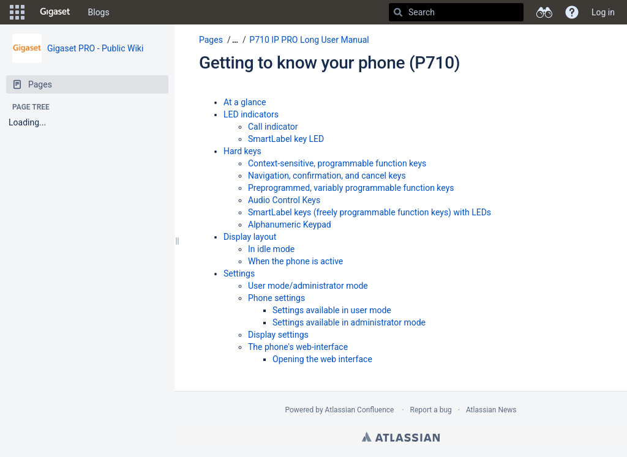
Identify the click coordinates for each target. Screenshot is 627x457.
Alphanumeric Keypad (289, 224)
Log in (603, 12)
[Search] (398, 12)
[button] (17, 12)
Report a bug (431, 410)
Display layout (249, 237)
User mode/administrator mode (308, 286)
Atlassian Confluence (359, 410)
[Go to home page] (55, 12)
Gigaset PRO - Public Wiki (95, 48)
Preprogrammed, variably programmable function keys (351, 188)
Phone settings (276, 298)
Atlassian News (491, 410)
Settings (239, 273)
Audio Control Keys (284, 200)
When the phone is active (295, 261)
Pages (211, 40)
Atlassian (401, 437)
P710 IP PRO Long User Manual (309, 40)
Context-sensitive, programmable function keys (337, 163)
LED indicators (251, 114)
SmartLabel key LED (286, 139)
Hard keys (242, 151)
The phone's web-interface (298, 347)
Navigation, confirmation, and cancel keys (327, 175)
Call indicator (273, 127)
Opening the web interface (322, 359)
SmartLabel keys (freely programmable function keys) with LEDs (369, 212)
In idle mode (271, 249)
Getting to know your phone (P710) (329, 63)
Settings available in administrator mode (349, 322)
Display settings (278, 335)
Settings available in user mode (331, 310)
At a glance (244, 102)
